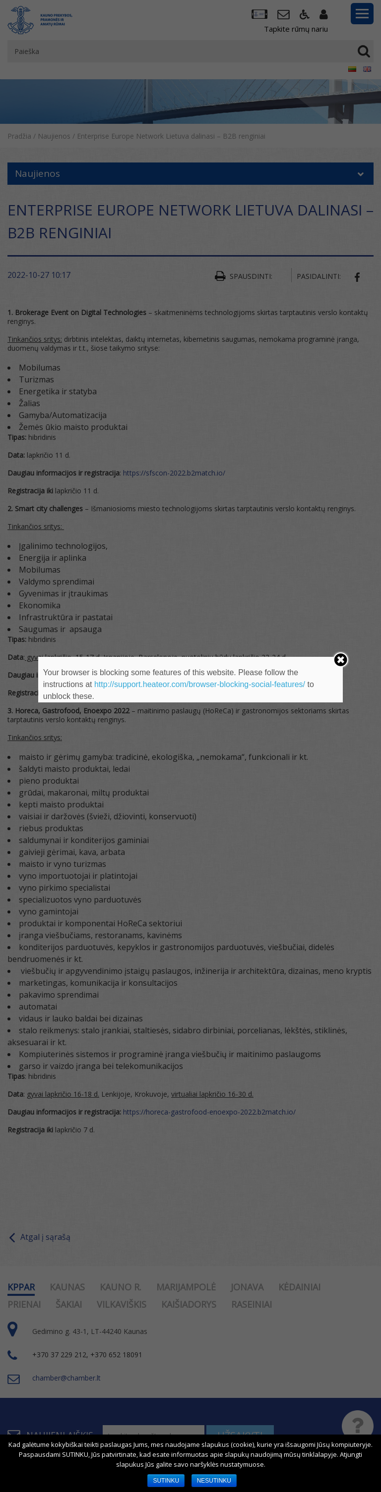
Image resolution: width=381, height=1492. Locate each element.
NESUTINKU (214, 1480)
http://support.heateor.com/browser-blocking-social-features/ (199, 684)
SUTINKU (166, 1480)
